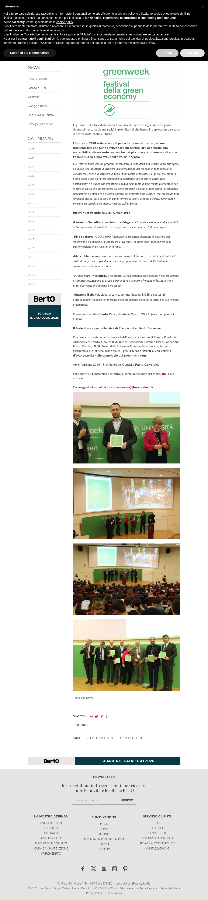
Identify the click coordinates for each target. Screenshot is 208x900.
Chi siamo (51, 828)
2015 (31, 239)
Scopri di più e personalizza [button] (29, 53)
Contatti (51, 833)
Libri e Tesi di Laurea (41, 115)
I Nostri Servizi (51, 823)
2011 (31, 275)
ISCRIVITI (127, 800)
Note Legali (147, 888)
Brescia (104, 844)
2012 (31, 266)
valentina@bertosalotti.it (134, 387)
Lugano (104, 849)
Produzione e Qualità (50, 843)
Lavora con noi (51, 838)
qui (164, 374)
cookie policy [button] (64, 22)
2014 (31, 248)
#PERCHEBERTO (51, 853)
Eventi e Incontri (38, 79)
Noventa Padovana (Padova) (104, 839)
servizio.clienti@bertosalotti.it (133, 883)
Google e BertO (38, 106)
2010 (31, 284)
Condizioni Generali (157, 838)
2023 (31, 167)
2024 (31, 158)
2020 (31, 194)
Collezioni (34, 97)
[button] (202, 6)
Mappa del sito (168, 888)
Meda (104, 824)
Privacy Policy (94, 893)
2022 (31, 176)
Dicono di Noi (37, 88)
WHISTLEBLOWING (157, 848)
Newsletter (157, 833)
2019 (31, 203)
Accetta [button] (192, 53)
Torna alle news (83, 698)
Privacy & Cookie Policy (157, 843)
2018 (31, 212)
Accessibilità (115, 893)
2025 (31, 149)
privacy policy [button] (127, 13)
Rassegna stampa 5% (40, 124)
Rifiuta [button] (167, 53)
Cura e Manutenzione (51, 848)
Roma (104, 829)
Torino (104, 834)
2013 (31, 257)
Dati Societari (127, 888)
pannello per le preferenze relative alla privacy (125, 43)
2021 (31, 185)
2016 (31, 230)
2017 (31, 221)
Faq (157, 823)
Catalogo (157, 828)
